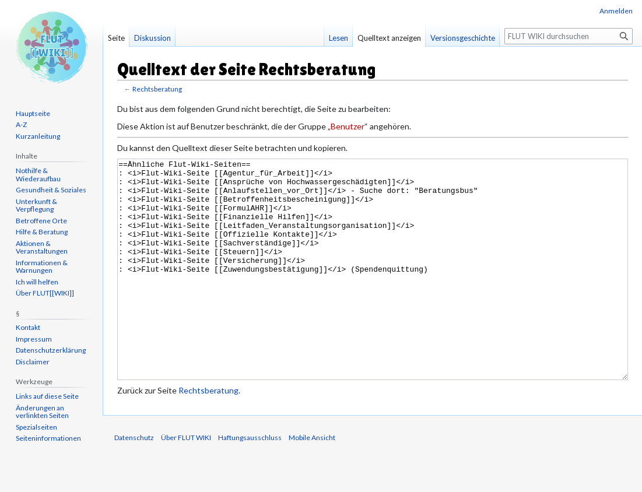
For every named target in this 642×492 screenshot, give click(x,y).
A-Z (21, 124)
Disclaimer (33, 361)
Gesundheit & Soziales (51, 189)
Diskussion (152, 38)
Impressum (34, 339)
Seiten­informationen (48, 438)
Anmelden (616, 10)
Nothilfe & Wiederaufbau (38, 174)
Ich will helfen (37, 281)
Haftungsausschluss (250, 481)
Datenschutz (134, 481)
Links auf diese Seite (47, 396)
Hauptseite (33, 113)
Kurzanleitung (38, 136)
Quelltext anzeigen (389, 38)
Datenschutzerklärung (51, 350)
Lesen (338, 38)
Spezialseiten (36, 427)
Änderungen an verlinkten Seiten (42, 411)
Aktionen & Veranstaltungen (42, 247)
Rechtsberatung (157, 89)
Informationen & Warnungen (42, 266)
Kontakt (28, 327)
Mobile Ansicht (312, 481)
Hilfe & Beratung (42, 231)
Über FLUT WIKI (186, 481)
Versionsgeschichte (462, 38)
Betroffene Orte (41, 220)
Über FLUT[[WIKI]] (45, 293)
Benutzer (347, 126)
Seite (116, 38)
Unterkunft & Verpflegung (36, 205)
